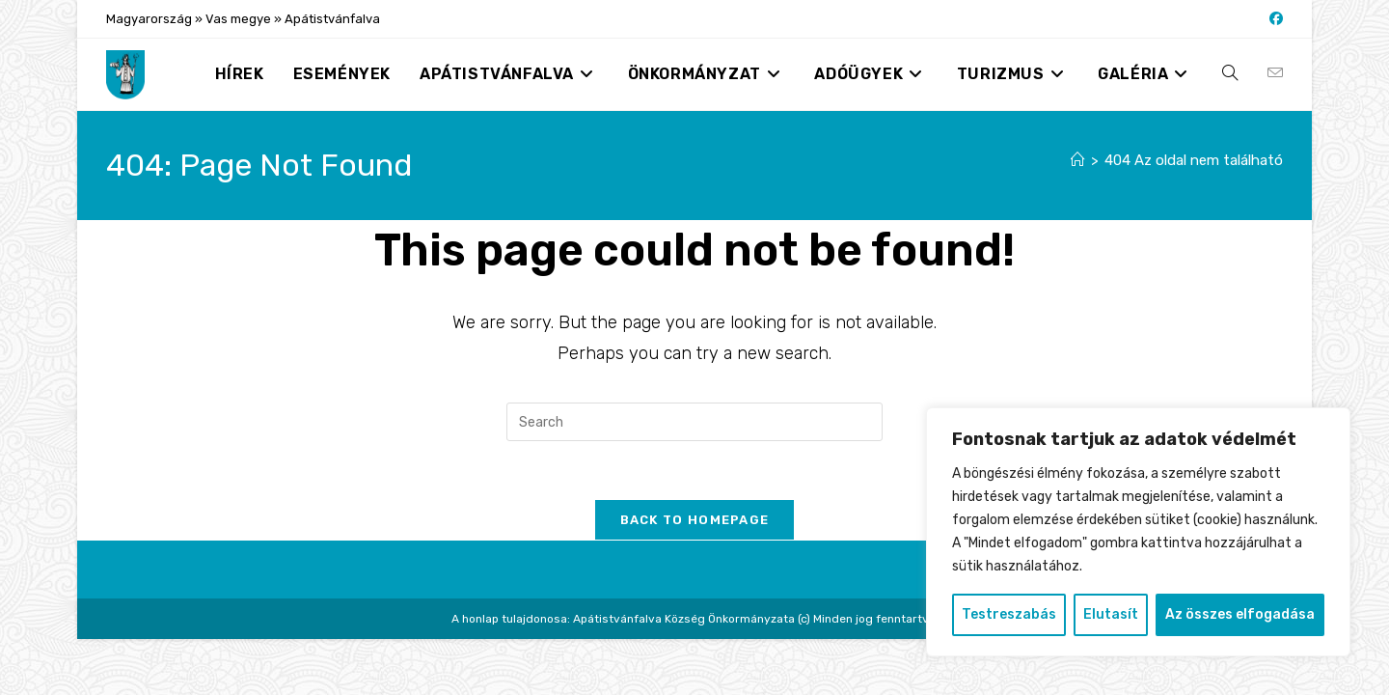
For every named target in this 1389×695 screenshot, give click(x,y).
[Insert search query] (694, 422)
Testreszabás (1009, 614)
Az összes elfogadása (1240, 614)
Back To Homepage (695, 520)
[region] (1138, 531)
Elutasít (1110, 614)
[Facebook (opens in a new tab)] (1273, 19)
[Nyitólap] (1078, 160)
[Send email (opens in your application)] (1275, 73)
